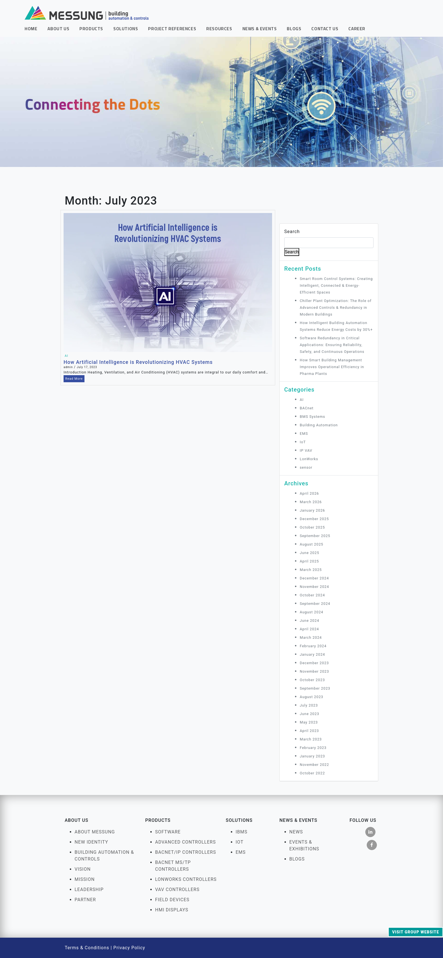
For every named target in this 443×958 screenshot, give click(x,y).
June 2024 (309, 620)
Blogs (294, 29)
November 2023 (314, 671)
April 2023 (309, 731)
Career (356, 29)
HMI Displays (171, 910)
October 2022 (312, 773)
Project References (172, 29)
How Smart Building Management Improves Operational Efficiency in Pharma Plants (332, 367)
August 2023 (311, 697)
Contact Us (324, 29)
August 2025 (311, 544)
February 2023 (313, 748)
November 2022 (314, 765)
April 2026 (309, 493)
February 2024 (313, 646)
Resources (219, 29)
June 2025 (309, 553)
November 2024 (314, 587)
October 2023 (312, 680)
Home (31, 29)
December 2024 (314, 578)
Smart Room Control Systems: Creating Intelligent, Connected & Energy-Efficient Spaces (336, 285)
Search (292, 231)
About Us (58, 29)
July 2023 (309, 705)
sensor (306, 467)
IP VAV (306, 450)
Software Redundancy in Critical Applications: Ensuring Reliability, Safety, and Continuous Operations (333, 345)
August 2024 (311, 612)
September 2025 (315, 536)
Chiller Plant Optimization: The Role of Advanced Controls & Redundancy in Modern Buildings (336, 307)
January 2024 (312, 654)
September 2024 (315, 603)
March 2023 (311, 739)
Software (168, 832)
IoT (303, 442)
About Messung (95, 832)
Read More (74, 379)
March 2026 (311, 502)
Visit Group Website (415, 932)
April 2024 (309, 629)
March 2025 (311, 570)
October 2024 (312, 595)
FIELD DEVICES (172, 899)
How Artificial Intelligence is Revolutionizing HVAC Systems (138, 362)
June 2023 (309, 714)
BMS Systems (312, 416)
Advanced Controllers (185, 842)
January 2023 (312, 756)
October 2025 (312, 527)
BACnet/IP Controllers (185, 852)
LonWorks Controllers (186, 879)
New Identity (91, 842)
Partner (85, 899)
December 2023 (314, 663)
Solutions (125, 29)
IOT (240, 842)
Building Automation (319, 425)
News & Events (259, 29)
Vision (83, 869)
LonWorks (309, 459)
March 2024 (311, 637)
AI (66, 356)
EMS (304, 433)
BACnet (307, 408)
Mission (85, 879)
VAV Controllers (177, 889)
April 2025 (309, 561)
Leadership (89, 889)
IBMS (241, 832)
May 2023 (309, 722)
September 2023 (315, 688)
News (296, 832)
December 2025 (314, 519)
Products (91, 29)
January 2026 (312, 510)
